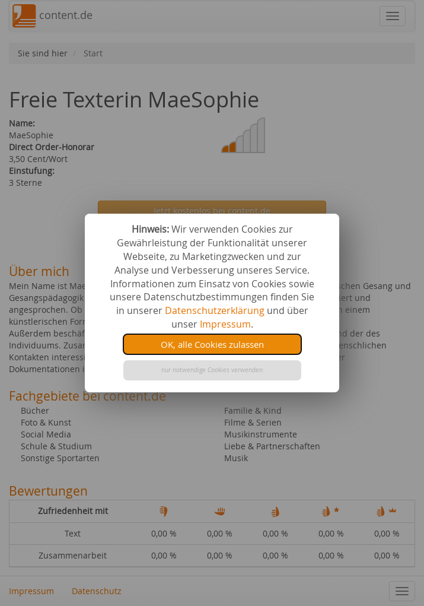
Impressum (225, 324)
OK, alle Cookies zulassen (212, 344)
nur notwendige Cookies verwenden (212, 370)
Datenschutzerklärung (214, 310)
